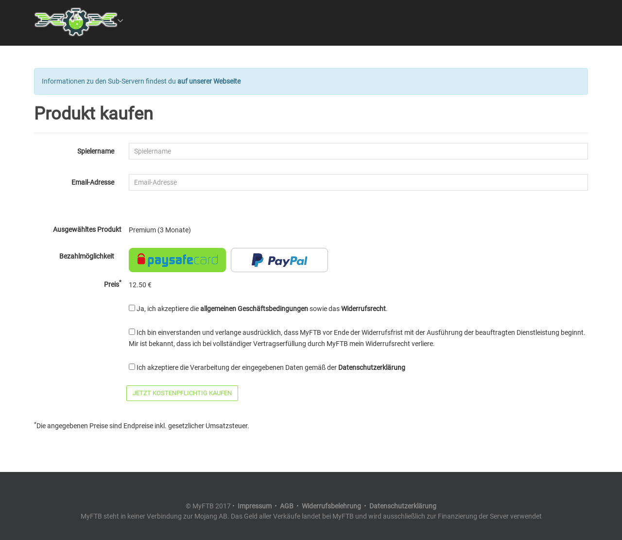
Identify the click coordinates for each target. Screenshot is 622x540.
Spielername (95, 151)
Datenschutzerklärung (371, 367)
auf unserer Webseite (209, 81)
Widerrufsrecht (363, 309)
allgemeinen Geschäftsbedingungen (254, 309)
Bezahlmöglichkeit (86, 256)
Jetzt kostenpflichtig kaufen (182, 393)
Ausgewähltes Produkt (87, 229)
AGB (287, 506)
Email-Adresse (92, 182)
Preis (112, 283)
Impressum (255, 506)
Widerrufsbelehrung (331, 506)
